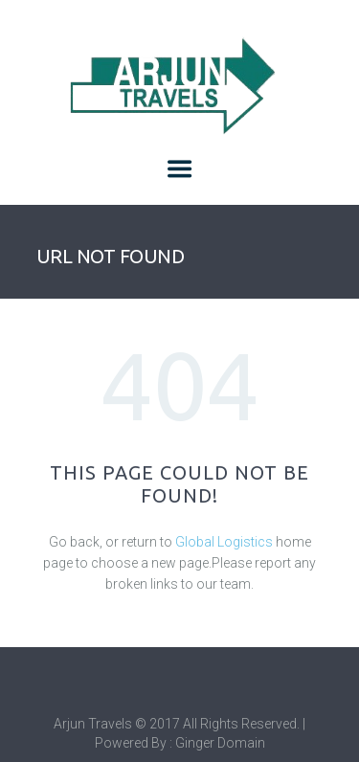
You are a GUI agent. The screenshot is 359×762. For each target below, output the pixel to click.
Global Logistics (224, 541)
